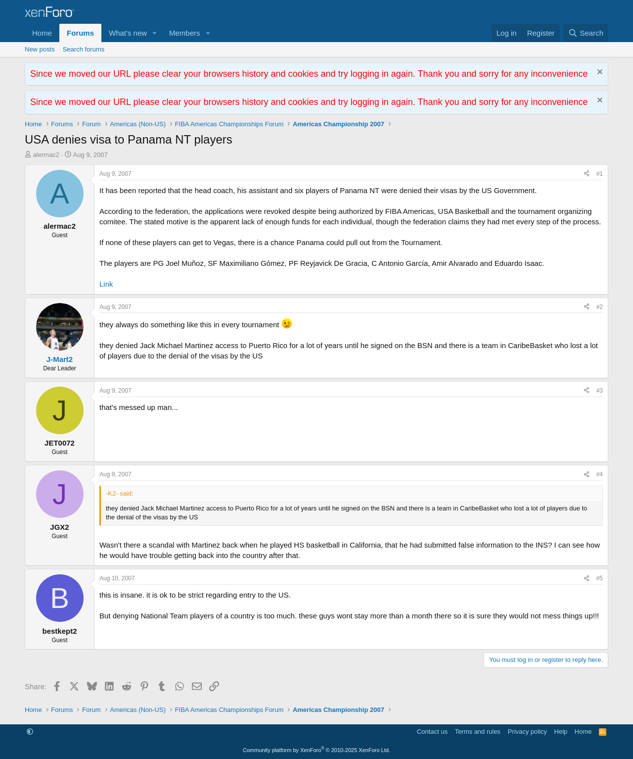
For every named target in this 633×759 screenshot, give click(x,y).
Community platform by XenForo (316, 750)
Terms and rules (477, 731)
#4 (599, 474)
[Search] (585, 33)
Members (184, 33)
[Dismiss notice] (598, 73)
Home (42, 33)
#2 (599, 307)
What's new (128, 33)
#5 (599, 578)
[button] (155, 33)
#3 (599, 390)
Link (106, 284)
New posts (40, 49)
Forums (80, 33)
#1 (599, 173)
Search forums (84, 49)
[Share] (586, 174)
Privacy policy (527, 731)
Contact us (432, 731)
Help (561, 731)
